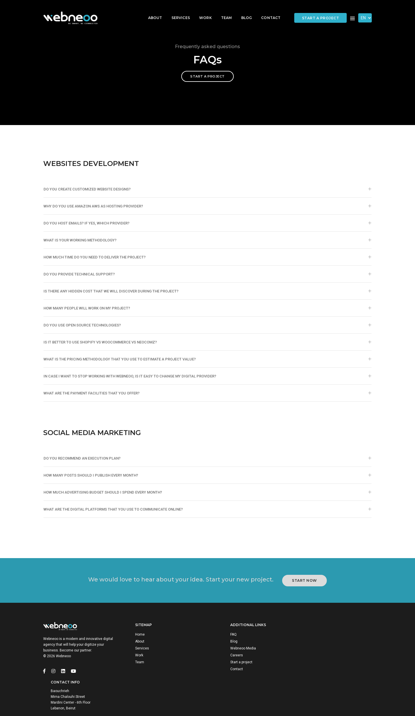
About (151, 10)
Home (141, 650)
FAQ (223, 650)
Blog (242, 10)
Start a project (320, 10)
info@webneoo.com (332, 677)
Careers (226, 671)
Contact (266, 10)
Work (201, 10)
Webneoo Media (233, 664)
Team (222, 10)
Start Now (305, 594)
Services (176, 10)
